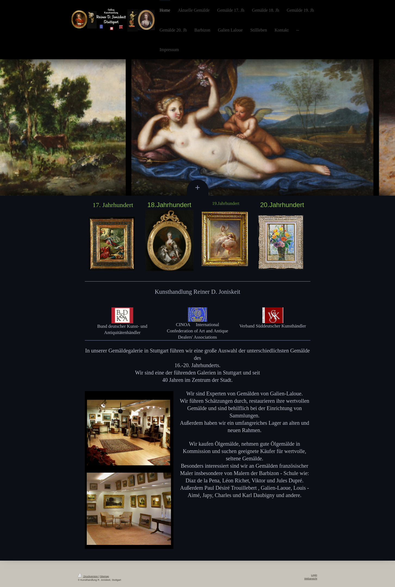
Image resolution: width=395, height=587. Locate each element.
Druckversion (88, 576)
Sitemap (104, 576)
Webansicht (310, 578)
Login (314, 575)
